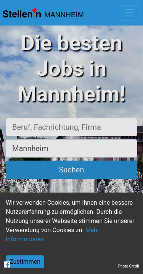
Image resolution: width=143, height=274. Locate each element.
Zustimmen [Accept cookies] (25, 261)
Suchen (71, 169)
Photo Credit (128, 266)
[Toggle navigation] (129, 13)
